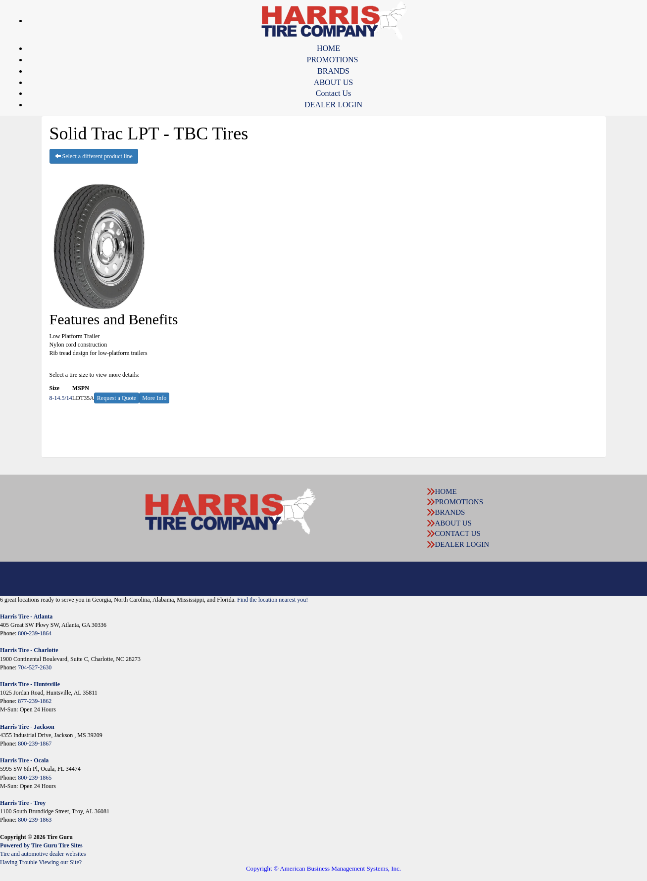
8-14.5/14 (61, 398)
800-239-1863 (34, 819)
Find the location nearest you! (272, 599)
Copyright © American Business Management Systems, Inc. (323, 868)
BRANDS (333, 71)
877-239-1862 (34, 701)
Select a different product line (94, 156)
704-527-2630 (34, 667)
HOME (328, 48)
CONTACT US (458, 533)
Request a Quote (116, 398)
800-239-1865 (34, 777)
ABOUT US (333, 82)
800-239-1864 (34, 633)
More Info (154, 398)
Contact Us (333, 93)
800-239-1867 (34, 743)
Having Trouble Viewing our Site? (41, 862)
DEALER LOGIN (333, 104)
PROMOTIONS (332, 59)
